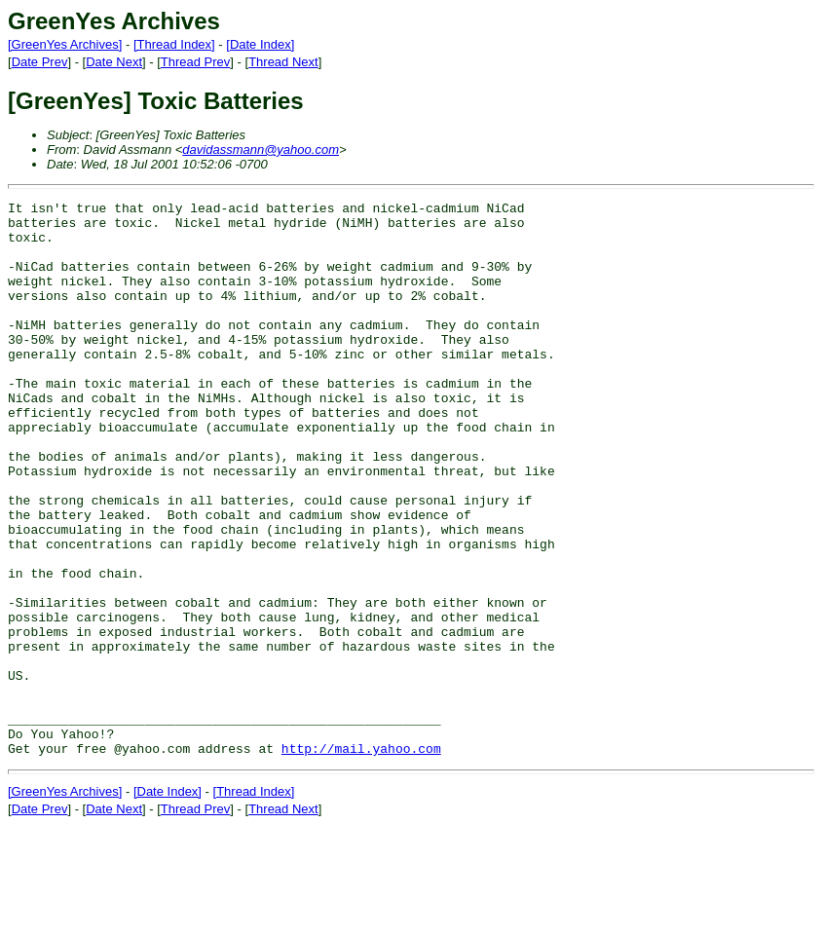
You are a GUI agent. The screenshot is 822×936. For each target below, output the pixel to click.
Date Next (114, 62)
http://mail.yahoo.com (361, 859)
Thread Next (283, 62)
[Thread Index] (174, 44)
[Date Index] (260, 44)
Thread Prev (196, 62)
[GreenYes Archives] (65, 44)
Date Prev (40, 62)
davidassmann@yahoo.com (260, 149)
